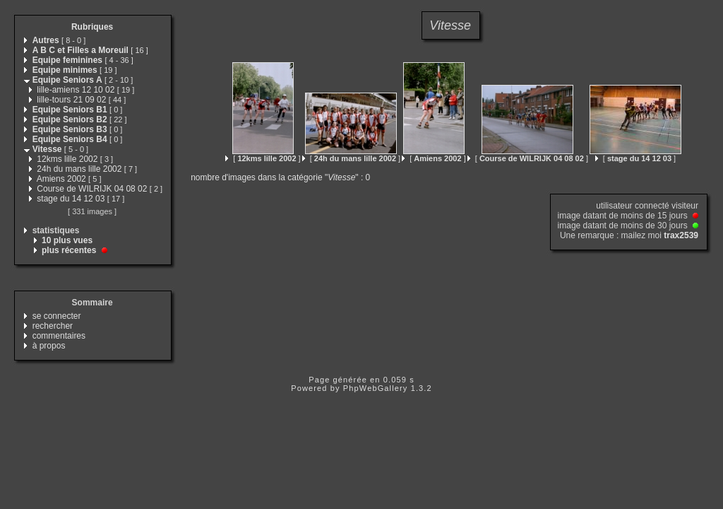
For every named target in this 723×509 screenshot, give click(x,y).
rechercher (52, 326)
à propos (49, 346)
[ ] (262, 158)
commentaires (58, 336)
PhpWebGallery (375, 388)
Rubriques (92, 27)
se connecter (56, 316)
